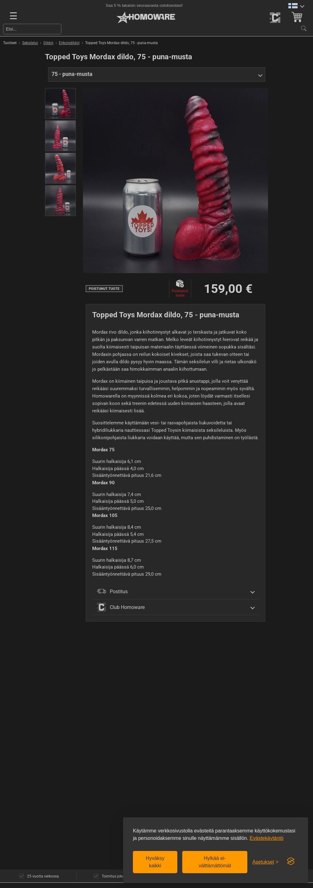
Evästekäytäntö (266, 838)
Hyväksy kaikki (155, 862)
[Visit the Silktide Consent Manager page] (290, 861)
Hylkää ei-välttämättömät (215, 862)
